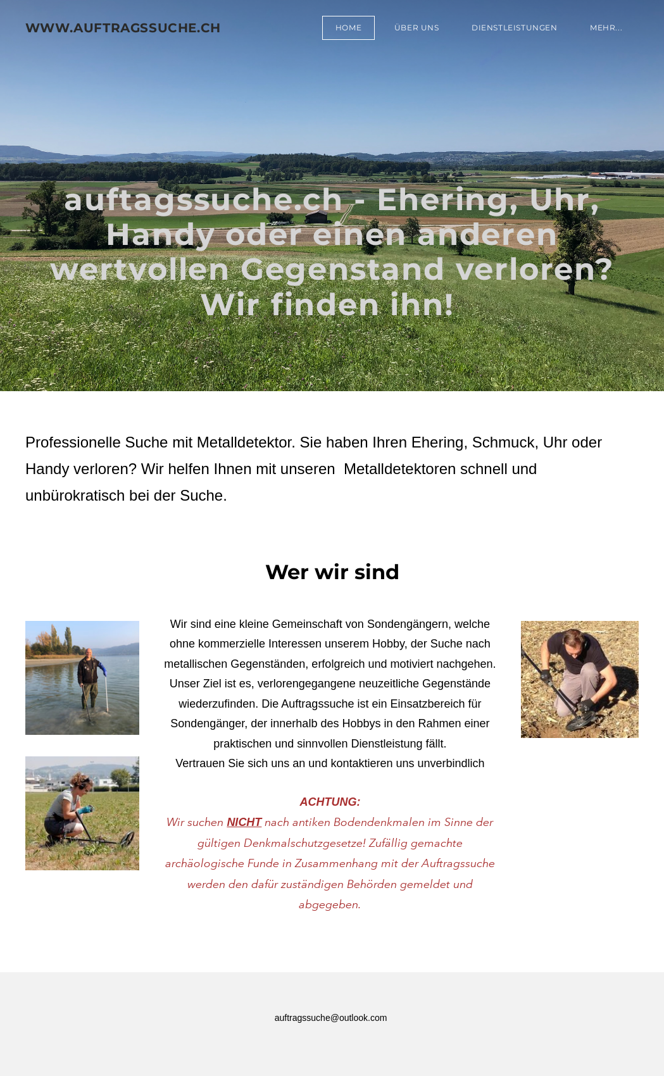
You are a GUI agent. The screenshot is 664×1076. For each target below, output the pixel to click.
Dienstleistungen (515, 27)
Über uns (416, 27)
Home (348, 27)
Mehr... (606, 27)
